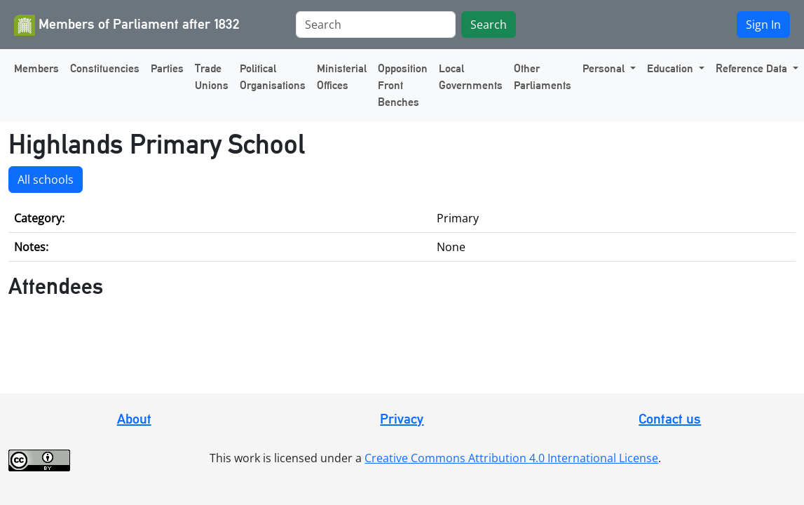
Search (488, 24)
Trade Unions (212, 77)
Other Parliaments (542, 77)
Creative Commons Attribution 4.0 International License (511, 458)
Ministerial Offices (342, 77)
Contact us (670, 418)
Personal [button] (604, 68)
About (134, 418)
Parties (167, 68)
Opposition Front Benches (403, 85)
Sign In (763, 24)
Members (36, 68)
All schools (46, 179)
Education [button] (671, 68)
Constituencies (104, 68)
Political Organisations (273, 77)
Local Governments (471, 77)
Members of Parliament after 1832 (127, 25)
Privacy (401, 418)
